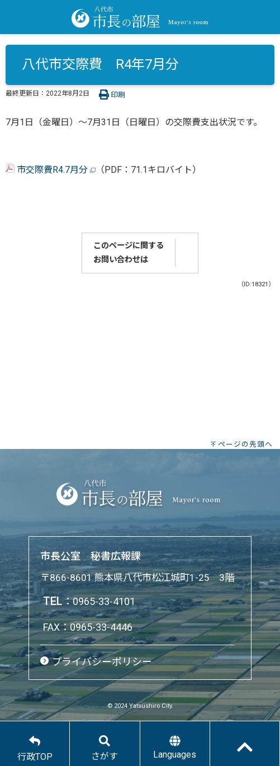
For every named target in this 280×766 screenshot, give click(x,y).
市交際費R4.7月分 (51, 169)
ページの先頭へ (245, 444)
